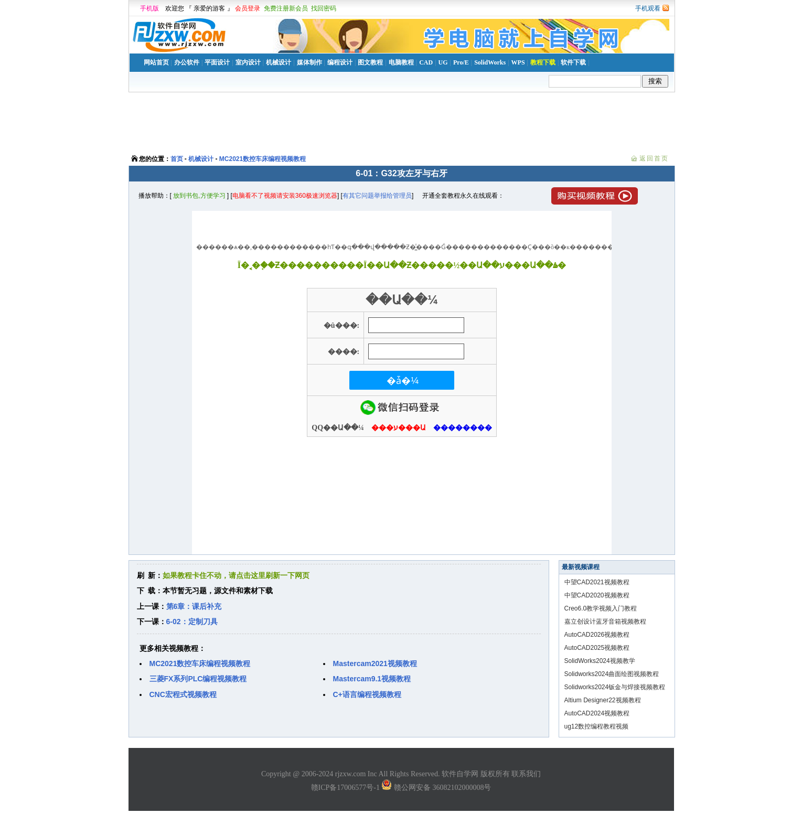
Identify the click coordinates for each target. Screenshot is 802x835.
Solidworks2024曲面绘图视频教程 (611, 674)
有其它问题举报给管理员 (377, 195)
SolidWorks (490, 62)
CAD (426, 62)
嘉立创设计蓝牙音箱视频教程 (605, 621)
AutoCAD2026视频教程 (597, 634)
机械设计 (278, 62)
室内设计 (248, 62)
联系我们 (526, 774)
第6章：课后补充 (194, 606)
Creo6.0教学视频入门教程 (600, 608)
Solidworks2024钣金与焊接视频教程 (615, 687)
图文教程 (370, 62)
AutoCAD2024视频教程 (597, 713)
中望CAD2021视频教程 (596, 582)
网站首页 (156, 62)
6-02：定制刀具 (192, 621)
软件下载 (573, 62)
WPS (518, 62)
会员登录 (247, 8)
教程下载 (542, 62)
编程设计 (339, 62)
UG (443, 62)
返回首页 (654, 158)
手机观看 (647, 8)
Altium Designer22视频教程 (602, 700)
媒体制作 (309, 62)
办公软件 (186, 62)
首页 (176, 159)
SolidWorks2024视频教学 (599, 661)
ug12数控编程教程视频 (596, 726)
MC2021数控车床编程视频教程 (262, 159)
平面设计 (217, 62)
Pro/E (461, 62)
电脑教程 (401, 62)
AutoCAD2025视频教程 (597, 647)
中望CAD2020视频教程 (596, 595)
